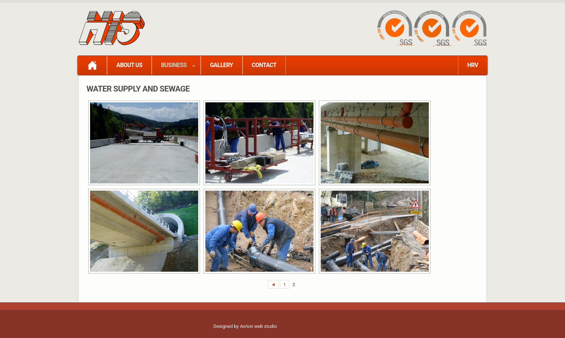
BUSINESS (174, 65)
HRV (472, 65)
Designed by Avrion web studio (245, 326)
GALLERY (221, 65)
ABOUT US (129, 65)
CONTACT (264, 65)
